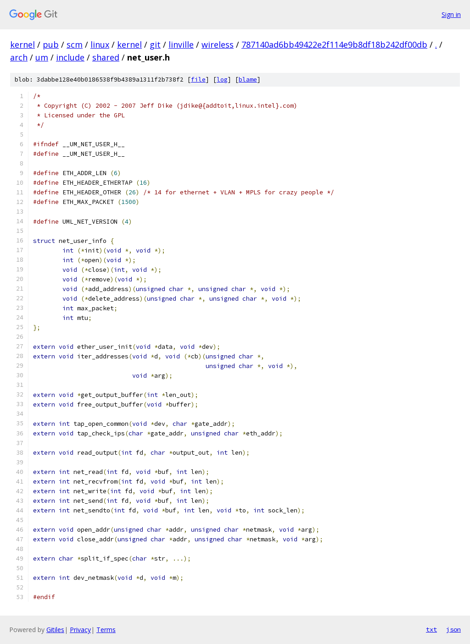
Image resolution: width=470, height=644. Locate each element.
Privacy (80, 629)
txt (431, 629)
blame (248, 79)
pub (51, 44)
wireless (217, 44)
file (198, 79)
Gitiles (55, 629)
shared (105, 57)
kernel (22, 44)
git (155, 44)
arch (19, 57)
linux (99, 44)
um (41, 57)
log (222, 79)
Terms (106, 629)
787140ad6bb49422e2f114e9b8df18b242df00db (334, 44)
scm (75, 44)
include (70, 57)
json (453, 629)
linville (181, 44)
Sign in (451, 14)
